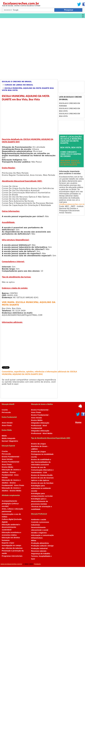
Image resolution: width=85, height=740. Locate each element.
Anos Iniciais (7, 423)
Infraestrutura (36, 538)
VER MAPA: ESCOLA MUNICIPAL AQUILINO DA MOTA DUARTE (70, 163)
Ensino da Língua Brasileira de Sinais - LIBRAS (39, 446)
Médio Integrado (8, 438)
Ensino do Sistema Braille (42, 475)
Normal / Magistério (10, 441)
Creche (5, 410)
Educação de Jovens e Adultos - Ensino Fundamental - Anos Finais (13, 482)
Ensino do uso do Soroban (42, 483)
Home (78, 422)
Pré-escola (6, 412)
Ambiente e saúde (38, 519)
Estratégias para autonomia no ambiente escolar (41, 488)
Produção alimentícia (40, 543)
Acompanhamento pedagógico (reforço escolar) (10, 503)
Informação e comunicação (42, 535)
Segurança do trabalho (40, 554)
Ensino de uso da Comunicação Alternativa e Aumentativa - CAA (42, 470)
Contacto (37, 564)
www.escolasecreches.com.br (11, 564)
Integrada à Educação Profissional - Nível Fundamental (40, 425)
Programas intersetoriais (12, 556)
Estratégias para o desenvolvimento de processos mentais (39, 501)
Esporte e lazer (8, 543)
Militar (33, 540)
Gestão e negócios (39, 533)
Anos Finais (7, 425)
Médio (4, 436)
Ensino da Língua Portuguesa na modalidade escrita (42, 454)
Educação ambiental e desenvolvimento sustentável (11, 527)
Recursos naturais (38, 551)
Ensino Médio (7, 467)
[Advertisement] (28, 47)
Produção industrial (39, 548)
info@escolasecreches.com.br (71, 204)
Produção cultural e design (42, 546)
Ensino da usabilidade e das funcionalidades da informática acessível (41, 462)
